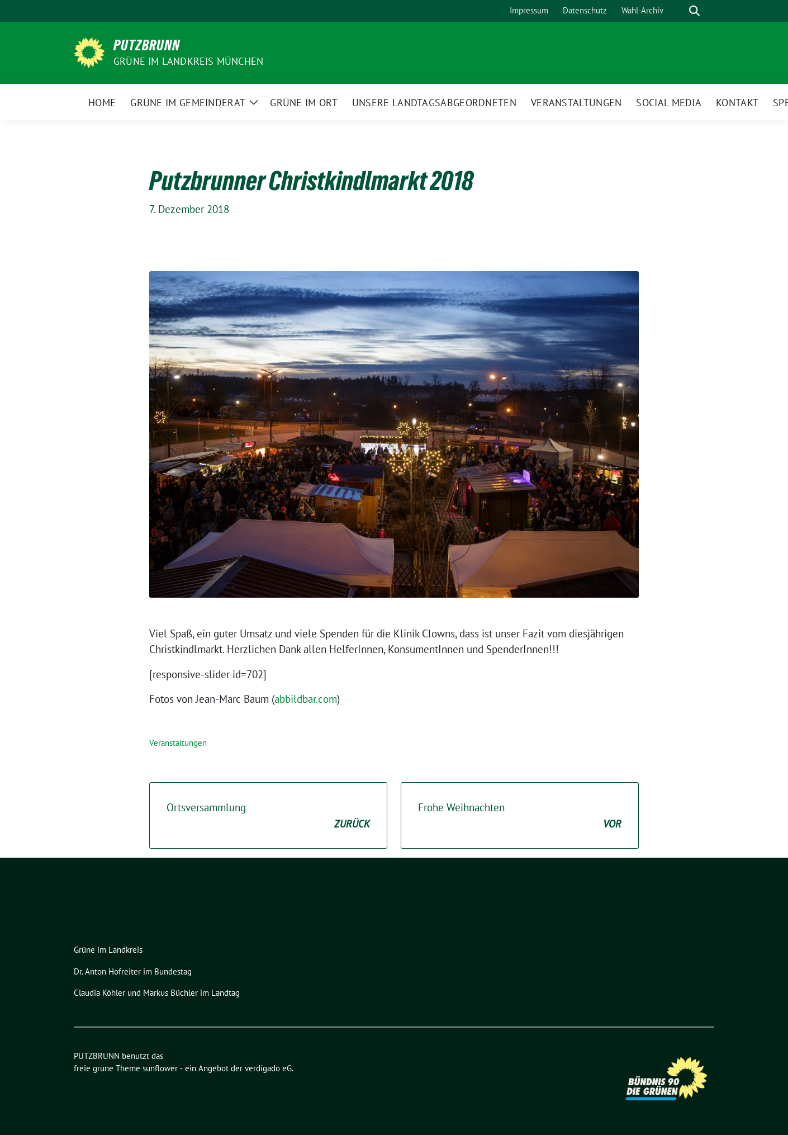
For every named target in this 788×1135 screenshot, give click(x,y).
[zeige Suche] (694, 11)
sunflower (160, 1068)
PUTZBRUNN (146, 45)
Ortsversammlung (268, 816)
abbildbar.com (305, 699)
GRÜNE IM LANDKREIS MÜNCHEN (188, 61)
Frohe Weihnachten (519, 816)
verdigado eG (268, 1068)
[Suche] (678, 11)
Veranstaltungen (178, 742)
